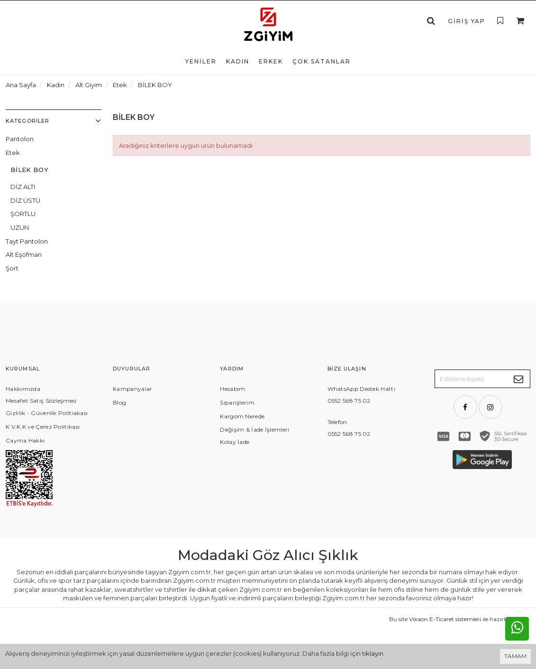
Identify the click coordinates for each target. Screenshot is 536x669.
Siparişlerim (237, 402)
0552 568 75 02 (349, 400)
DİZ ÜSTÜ (25, 200)
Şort (12, 268)
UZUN (19, 227)
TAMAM (515, 656)
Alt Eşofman (24, 254)
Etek (13, 152)
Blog (119, 402)
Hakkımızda (23, 388)
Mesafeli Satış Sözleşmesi (41, 400)
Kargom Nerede (242, 416)
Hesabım (232, 388)
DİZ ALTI (22, 186)
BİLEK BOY (29, 169)
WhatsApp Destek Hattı (361, 388)
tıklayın (372, 653)
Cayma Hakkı (25, 440)
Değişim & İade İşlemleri (254, 429)
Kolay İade (234, 441)
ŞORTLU (23, 213)
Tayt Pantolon (27, 241)
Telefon (337, 421)
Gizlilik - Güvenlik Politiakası (47, 412)
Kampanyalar (132, 388)
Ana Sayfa (21, 85)
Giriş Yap (466, 21)
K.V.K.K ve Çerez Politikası (43, 426)
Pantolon (20, 139)
